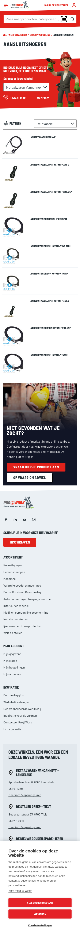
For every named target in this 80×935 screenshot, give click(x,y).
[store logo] (19, 5)
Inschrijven (20, 542)
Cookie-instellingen (40, 925)
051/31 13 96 (15, 788)
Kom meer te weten (20, 890)
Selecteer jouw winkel (18, 78)
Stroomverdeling (40, 34)
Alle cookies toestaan (40, 902)
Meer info (43, 98)
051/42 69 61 (16, 820)
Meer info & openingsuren (24, 795)
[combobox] (40, 19)
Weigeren (40, 914)
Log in (47, 5)
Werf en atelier (17, 34)
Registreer (61, 5)
